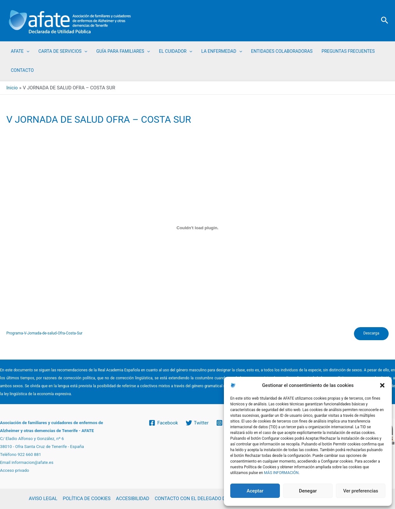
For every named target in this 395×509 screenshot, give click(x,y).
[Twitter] (197, 423)
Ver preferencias (360, 491)
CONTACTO (22, 70)
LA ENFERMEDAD (221, 51)
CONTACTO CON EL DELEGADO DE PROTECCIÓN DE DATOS (217, 499)
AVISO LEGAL (43, 499)
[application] (26, 51)
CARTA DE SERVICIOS (62, 51)
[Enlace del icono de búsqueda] (385, 20)
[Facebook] (163, 423)
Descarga (371, 334)
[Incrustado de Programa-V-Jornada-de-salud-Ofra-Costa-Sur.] (197, 228)
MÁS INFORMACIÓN (281, 473)
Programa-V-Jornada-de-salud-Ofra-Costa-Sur (44, 334)
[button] (382, 385)
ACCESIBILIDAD (132, 499)
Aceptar (255, 491)
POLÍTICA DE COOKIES (86, 499)
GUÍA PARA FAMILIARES (123, 51)
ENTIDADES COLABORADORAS (282, 51)
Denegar (308, 491)
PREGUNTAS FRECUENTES (348, 51)
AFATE (20, 51)
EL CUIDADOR (175, 51)
